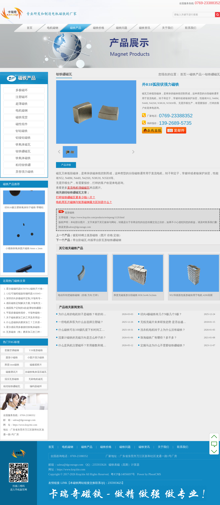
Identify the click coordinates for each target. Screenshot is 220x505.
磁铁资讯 (144, 27)
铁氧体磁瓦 (23, 144)
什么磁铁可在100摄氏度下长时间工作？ (82, 329)
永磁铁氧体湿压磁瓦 (36, 372)
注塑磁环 (22, 97)
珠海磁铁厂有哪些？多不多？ (158, 337)
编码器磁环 (36, 386)
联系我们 (190, 27)
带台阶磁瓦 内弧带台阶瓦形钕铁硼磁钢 (97, 240)
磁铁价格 (98, 27)
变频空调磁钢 (12, 350)
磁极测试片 (12, 372)
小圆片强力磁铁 (35, 357)
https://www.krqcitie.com (71, 469)
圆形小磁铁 (12, 357)
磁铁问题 (121, 27)
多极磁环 (22, 90)
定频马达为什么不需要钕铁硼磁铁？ (162, 345)
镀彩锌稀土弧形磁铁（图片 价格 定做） (97, 235)
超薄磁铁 (22, 103)
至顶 (214, 436)
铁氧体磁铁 (23, 158)
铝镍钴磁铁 (23, 137)
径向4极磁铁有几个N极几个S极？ (161, 314)
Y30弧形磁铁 (36, 350)
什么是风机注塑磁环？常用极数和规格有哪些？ (82, 345)
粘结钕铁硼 (23, 164)
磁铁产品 (75, 27)
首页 (29, 27)
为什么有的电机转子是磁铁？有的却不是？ (82, 314)
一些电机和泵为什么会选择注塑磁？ (80, 322)
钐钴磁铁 (22, 130)
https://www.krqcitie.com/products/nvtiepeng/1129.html (97, 217)
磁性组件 (22, 124)
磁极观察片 (36, 364)
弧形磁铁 (69, 212)
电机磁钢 (52, 27)
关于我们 (167, 27)
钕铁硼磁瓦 (23, 151)
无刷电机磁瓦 (36, 379)
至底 (214, 451)
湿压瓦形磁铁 (12, 379)
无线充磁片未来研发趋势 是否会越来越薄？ (164, 322)
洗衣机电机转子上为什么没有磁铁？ (162, 329)
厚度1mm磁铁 (12, 364)
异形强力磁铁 (25, 171)
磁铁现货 (22, 117)
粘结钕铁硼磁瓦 (11, 386)
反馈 (214, 444)
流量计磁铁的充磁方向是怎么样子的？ (82, 337)
